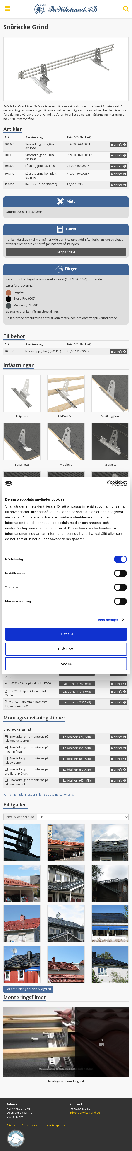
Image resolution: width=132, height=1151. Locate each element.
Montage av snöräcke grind (66, 1081)
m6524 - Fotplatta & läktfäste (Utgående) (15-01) (26, 704)
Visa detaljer (108, 620)
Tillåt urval (66, 649)
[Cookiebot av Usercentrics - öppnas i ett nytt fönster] (107, 483)
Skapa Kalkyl (66, 252)
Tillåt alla (66, 634)
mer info (118, 144)
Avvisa (66, 664)
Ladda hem (77, 684)
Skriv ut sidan (30, 1125)
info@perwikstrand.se (85, 1112)
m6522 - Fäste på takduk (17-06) (30, 683)
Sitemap (12, 1125)
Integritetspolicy (54, 1125)
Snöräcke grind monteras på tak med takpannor (27, 738)
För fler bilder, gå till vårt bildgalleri (28, 989)
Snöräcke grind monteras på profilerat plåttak (27, 771)
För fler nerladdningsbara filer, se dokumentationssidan (39, 794)
